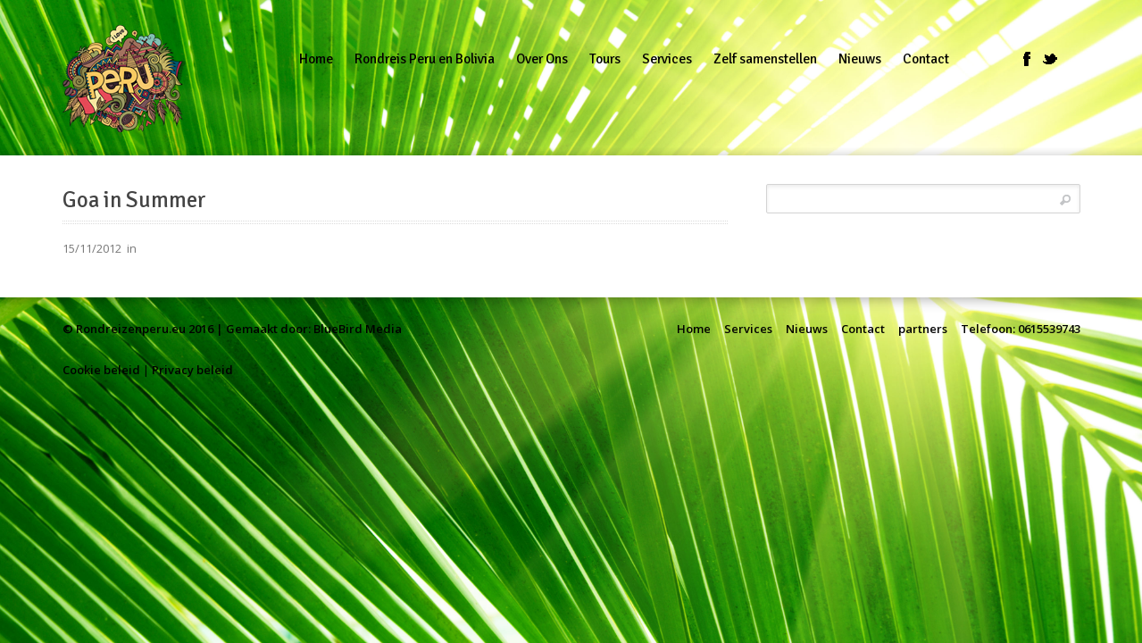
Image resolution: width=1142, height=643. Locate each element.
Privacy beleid (192, 370)
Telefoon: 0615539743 (1020, 329)
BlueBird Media (357, 329)
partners (922, 329)
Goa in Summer (134, 200)
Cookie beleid (101, 370)
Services (748, 329)
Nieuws (807, 329)
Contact (863, 329)
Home (694, 329)
